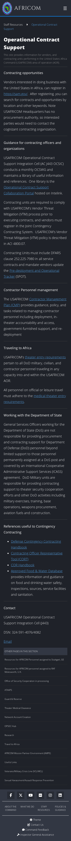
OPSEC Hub (10, 726)
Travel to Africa (12, 744)
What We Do (27, 806)
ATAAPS (8, 690)
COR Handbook (22, 565)
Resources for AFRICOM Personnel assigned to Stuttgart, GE (34, 659)
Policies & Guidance (60, 808)
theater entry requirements (45, 357)
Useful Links (11, 762)
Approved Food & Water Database (37, 571)
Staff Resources (13, 24)
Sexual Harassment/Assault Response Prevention (29, 780)
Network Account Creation (18, 717)
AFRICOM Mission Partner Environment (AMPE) (28, 753)
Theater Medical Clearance (18, 708)
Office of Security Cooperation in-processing (27, 681)
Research (9, 735)
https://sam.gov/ (15, 94)
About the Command (10, 808)
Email (8, 641)
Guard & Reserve (13, 699)
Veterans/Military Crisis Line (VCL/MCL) (24, 771)
